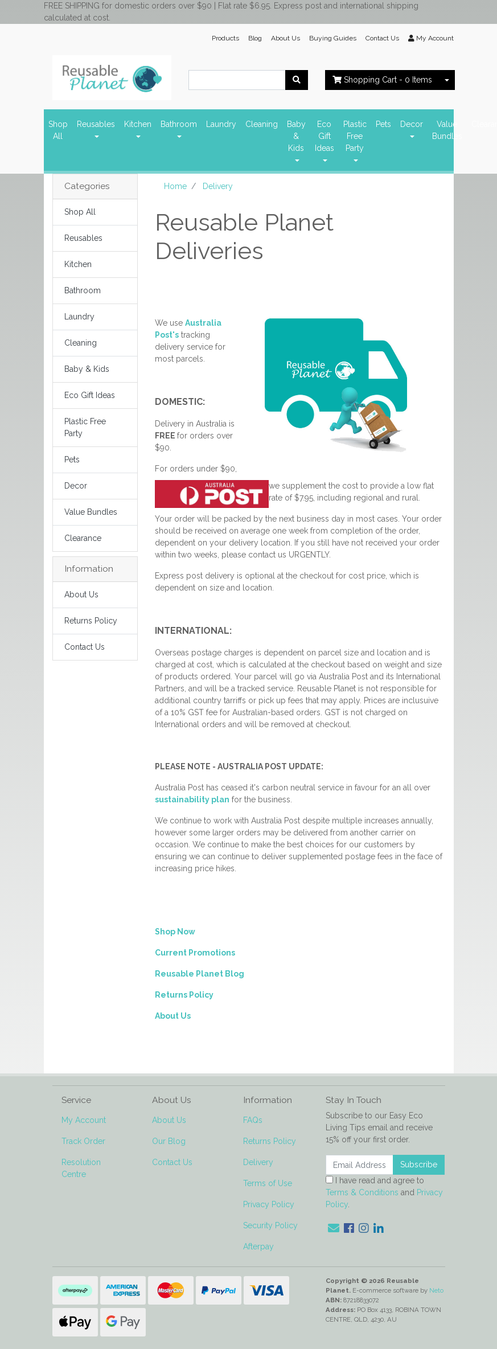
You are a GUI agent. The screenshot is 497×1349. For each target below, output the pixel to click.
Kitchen (137, 124)
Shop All (58, 130)
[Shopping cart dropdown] (447, 80)
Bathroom (179, 124)
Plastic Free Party (355, 136)
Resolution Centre (81, 1168)
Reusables (96, 124)
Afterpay (258, 1246)
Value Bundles (447, 130)
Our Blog (169, 1141)
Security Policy (270, 1225)
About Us (285, 38)
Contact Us (382, 38)
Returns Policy (90, 620)
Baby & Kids (296, 136)
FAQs (252, 1120)
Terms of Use (267, 1183)
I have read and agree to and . (384, 1192)
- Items (382, 79)
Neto (436, 1290)
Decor (411, 124)
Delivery (258, 1162)
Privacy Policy (268, 1204)
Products (225, 38)
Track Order (83, 1141)
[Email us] (333, 1228)
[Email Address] (360, 1165)
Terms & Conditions (362, 1192)
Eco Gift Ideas (324, 136)
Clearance (82, 538)
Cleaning (261, 124)
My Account (83, 1120)
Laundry (221, 124)
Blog (255, 38)
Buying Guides (332, 38)
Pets (383, 124)
